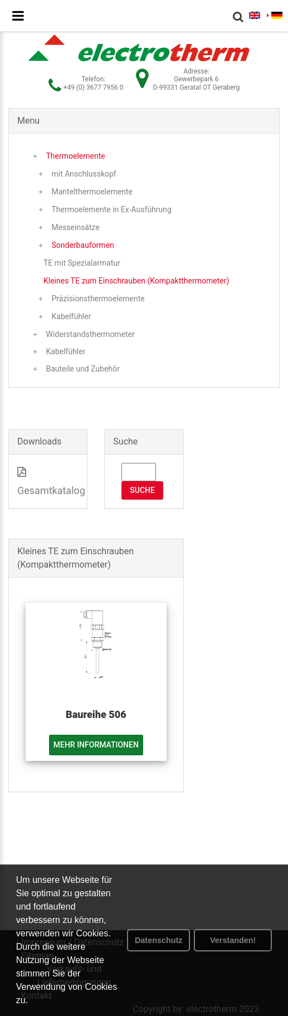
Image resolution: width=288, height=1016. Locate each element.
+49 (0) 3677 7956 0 (94, 87)
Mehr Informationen (96, 744)
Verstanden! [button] (233, 940)
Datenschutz (159, 940)
